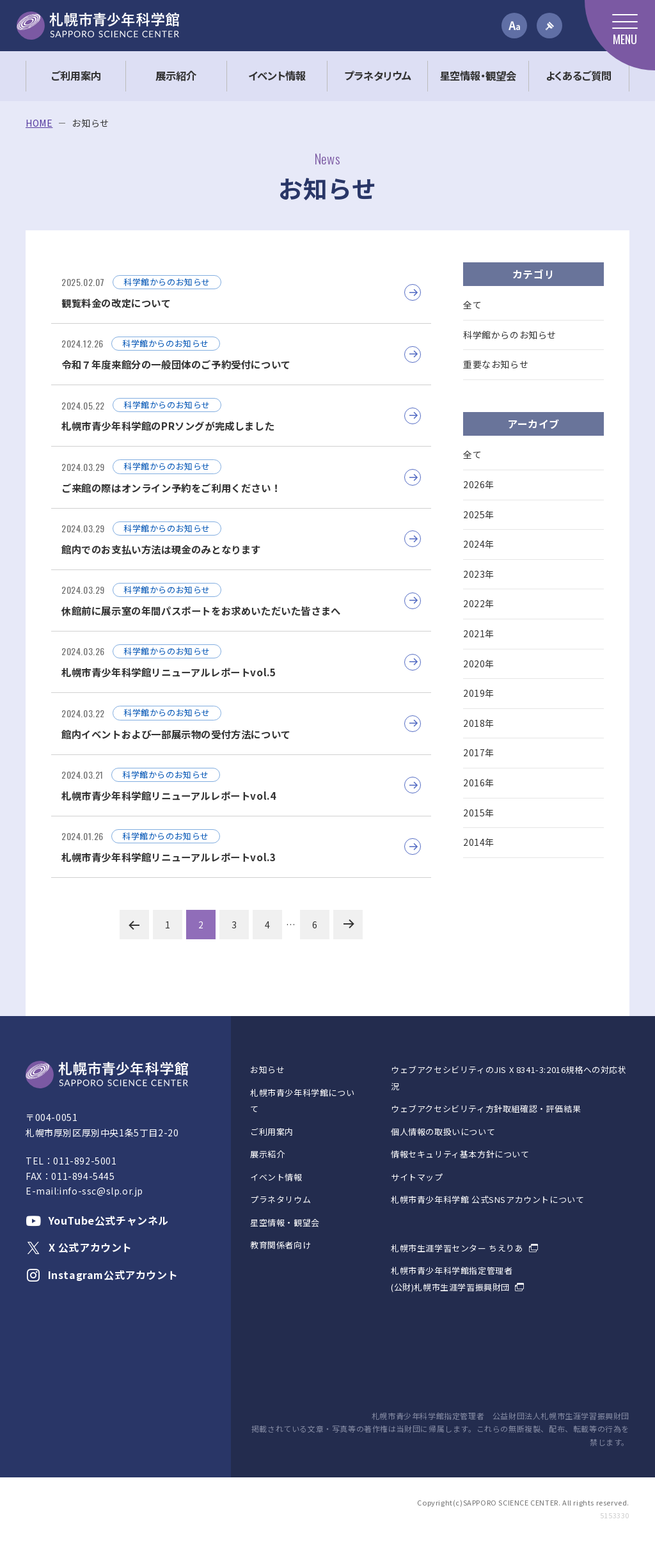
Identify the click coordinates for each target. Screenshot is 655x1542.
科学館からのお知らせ (509, 334)
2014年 (478, 842)
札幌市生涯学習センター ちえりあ (457, 1248)
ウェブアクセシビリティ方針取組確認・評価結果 (486, 1108)
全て (472, 304)
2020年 (478, 663)
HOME (39, 123)
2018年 (478, 723)
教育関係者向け (280, 1245)
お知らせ (267, 1069)
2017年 (478, 752)
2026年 (478, 484)
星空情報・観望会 (285, 1222)
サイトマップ (417, 1177)
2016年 (478, 782)
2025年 (478, 514)
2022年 (478, 603)
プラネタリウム (280, 1199)
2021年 (478, 633)
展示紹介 (267, 1154)
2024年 (478, 543)
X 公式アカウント (79, 1247)
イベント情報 (276, 1177)
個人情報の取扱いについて (443, 1131)
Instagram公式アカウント (102, 1274)
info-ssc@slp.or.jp (101, 1190)
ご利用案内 (272, 1131)
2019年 (478, 693)
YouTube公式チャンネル (97, 1220)
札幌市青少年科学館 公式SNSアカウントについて (487, 1199)
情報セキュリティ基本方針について (460, 1154)
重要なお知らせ (495, 364)
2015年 (478, 812)
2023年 (478, 574)
